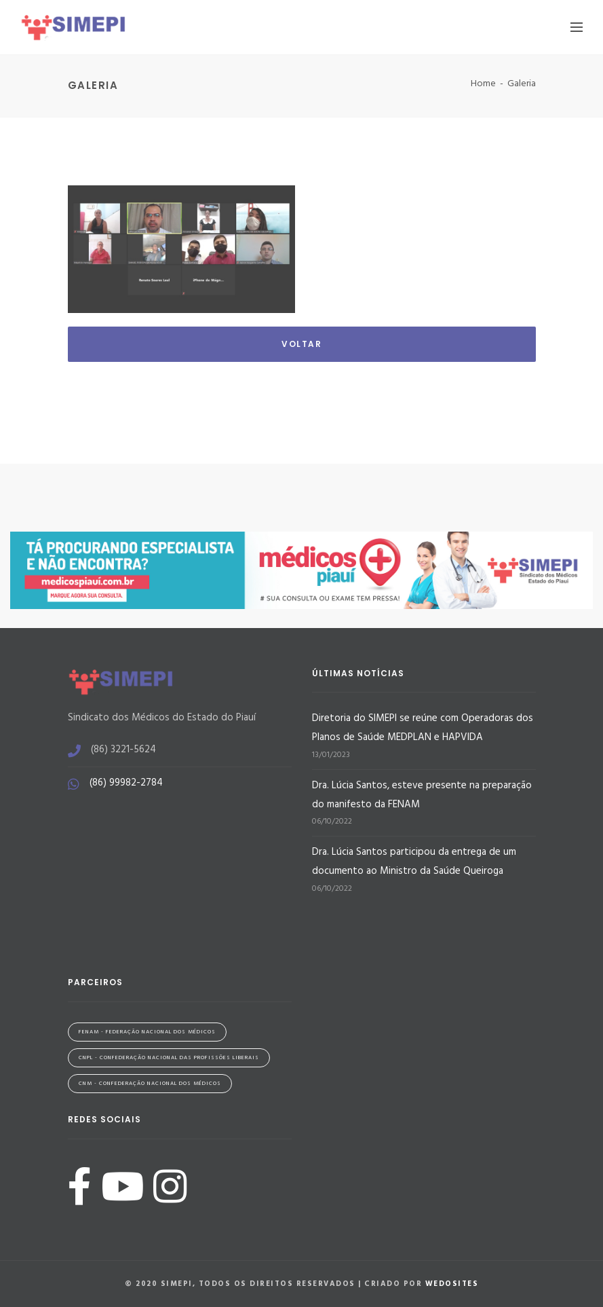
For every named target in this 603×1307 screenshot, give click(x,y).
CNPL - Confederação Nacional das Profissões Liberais (169, 1058)
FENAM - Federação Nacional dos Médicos (147, 1032)
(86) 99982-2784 (126, 783)
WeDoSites (452, 1284)
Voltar (301, 344)
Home (483, 84)
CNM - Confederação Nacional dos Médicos (150, 1084)
